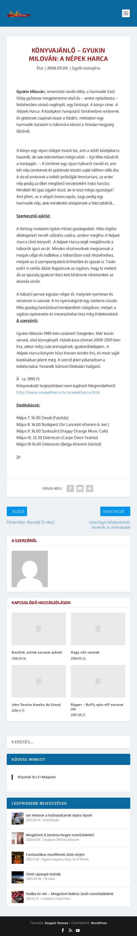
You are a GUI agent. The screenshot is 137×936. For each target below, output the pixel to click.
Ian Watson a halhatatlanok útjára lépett (59, 815)
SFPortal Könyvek (68, 840)
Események (51, 820)
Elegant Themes (56, 923)
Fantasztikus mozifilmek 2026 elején (55, 854)
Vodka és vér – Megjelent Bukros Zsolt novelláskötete (70, 894)
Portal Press (63, 898)
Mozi (68, 859)
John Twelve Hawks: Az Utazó (36, 704)
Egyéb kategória (86, 68)
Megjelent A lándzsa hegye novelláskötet (60, 835)
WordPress (99, 923)
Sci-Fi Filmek (80, 859)
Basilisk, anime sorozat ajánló (37, 652)
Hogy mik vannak (85, 652)
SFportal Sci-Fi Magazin (37, 777)
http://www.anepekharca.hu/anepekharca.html (58, 392)
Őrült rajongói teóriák (43, 874)
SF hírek (49, 879)
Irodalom (49, 840)
